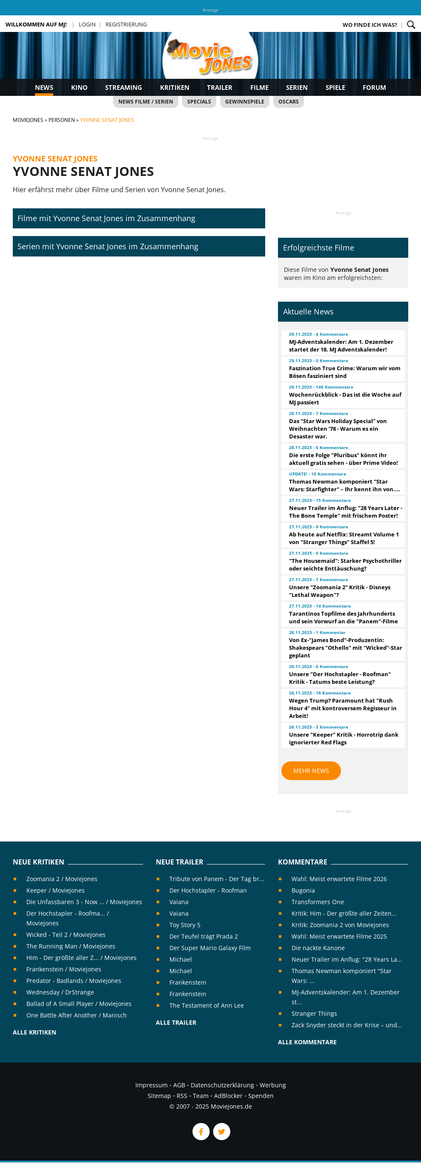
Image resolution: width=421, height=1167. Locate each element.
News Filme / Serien (145, 101)
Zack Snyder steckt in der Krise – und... (347, 1025)
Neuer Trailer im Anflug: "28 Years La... (347, 959)
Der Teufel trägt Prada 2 (203, 936)
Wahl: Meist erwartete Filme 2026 (339, 879)
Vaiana (179, 902)
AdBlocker (228, 1096)
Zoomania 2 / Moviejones (61, 879)
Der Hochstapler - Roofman (208, 890)
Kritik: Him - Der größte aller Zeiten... (344, 913)
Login (87, 24)
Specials (199, 101)
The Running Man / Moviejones (70, 946)
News (44, 87)
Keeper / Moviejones (55, 890)
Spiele (335, 87)
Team (201, 1096)
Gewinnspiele (244, 101)
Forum (374, 87)
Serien (297, 87)
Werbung (273, 1085)
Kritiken (174, 87)
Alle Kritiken (34, 1032)
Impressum (151, 1085)
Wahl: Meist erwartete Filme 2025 (339, 936)
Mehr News (311, 770)
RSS (182, 1096)
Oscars (288, 101)
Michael (180, 959)
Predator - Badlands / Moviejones (73, 981)
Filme (259, 87)
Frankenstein (187, 982)
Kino (79, 87)
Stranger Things (314, 1013)
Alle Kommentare (307, 1042)
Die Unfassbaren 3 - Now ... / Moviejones (84, 902)
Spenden (261, 1096)
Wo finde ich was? (370, 25)
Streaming (123, 87)
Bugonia (303, 890)
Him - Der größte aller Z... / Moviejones (81, 958)
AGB (179, 1085)
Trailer (219, 87)
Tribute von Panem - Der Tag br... (216, 879)
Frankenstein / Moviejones (63, 969)
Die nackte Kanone (318, 948)
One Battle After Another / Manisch (76, 1015)
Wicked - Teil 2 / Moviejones (66, 935)
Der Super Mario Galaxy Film (210, 948)
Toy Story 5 (184, 925)
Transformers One (318, 902)
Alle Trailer (176, 1022)
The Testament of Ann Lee (206, 1005)
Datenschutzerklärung (222, 1085)
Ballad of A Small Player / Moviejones (79, 1004)
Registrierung (126, 24)
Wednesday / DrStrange (60, 992)
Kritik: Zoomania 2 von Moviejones (340, 925)
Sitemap (159, 1096)
